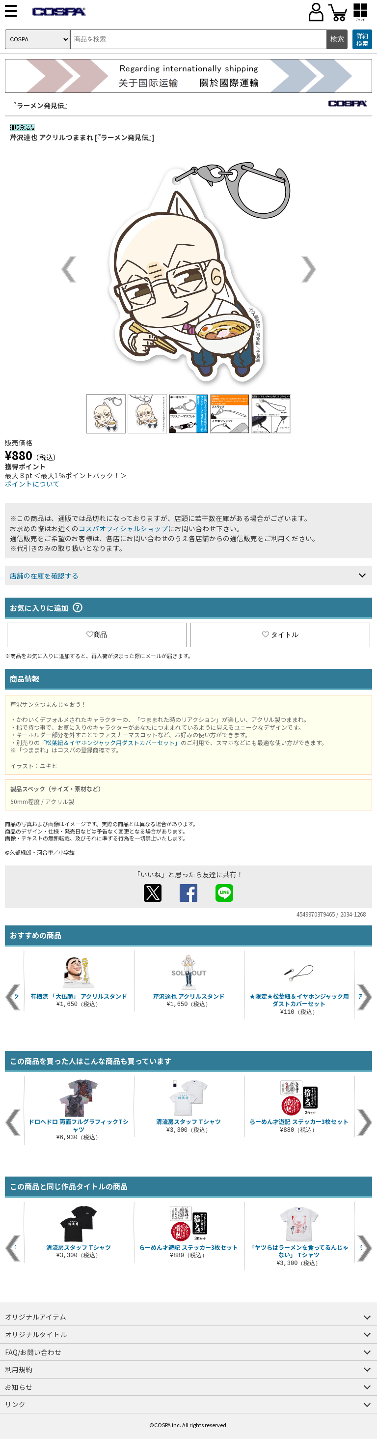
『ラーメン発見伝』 (40, 105)
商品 (96, 634)
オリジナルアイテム (35, 1317)
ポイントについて (32, 484)
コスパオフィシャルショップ (123, 528)
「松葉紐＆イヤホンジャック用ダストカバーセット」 (110, 742)
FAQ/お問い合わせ (33, 1352)
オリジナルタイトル (36, 1334)
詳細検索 (362, 39)
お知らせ (18, 1387)
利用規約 (18, 1369)
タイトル (280, 634)
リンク (15, 1404)
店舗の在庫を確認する (44, 575)
